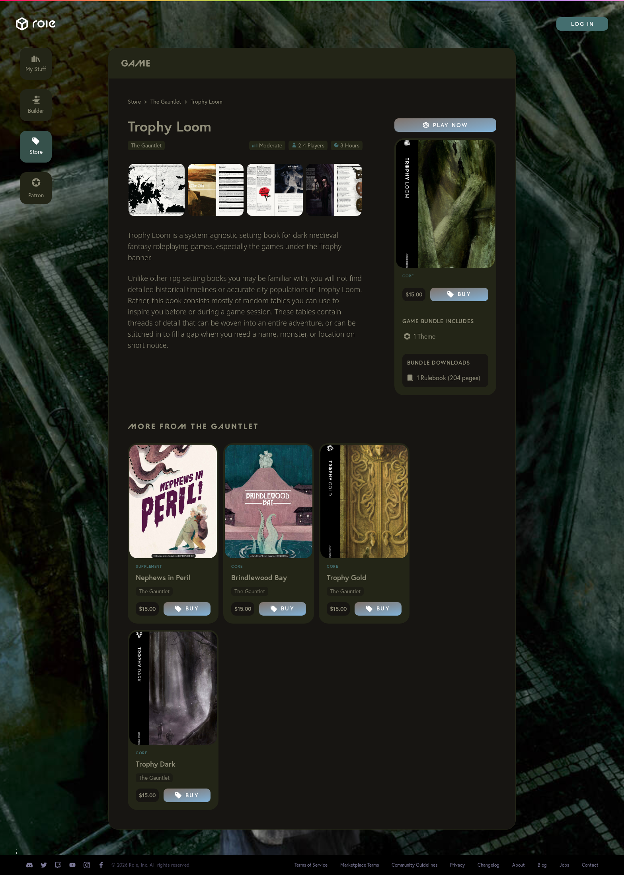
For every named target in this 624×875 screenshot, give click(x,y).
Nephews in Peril (163, 577)
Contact (590, 865)
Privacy (457, 865)
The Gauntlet (165, 101)
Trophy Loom (206, 101)
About (518, 865)
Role (36, 24)
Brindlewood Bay (259, 577)
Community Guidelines (414, 865)
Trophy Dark (156, 764)
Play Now (445, 125)
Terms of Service (311, 865)
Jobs (564, 865)
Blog (542, 865)
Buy (459, 294)
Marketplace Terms (359, 865)
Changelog (488, 865)
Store (134, 101)
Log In (583, 23)
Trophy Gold (347, 577)
